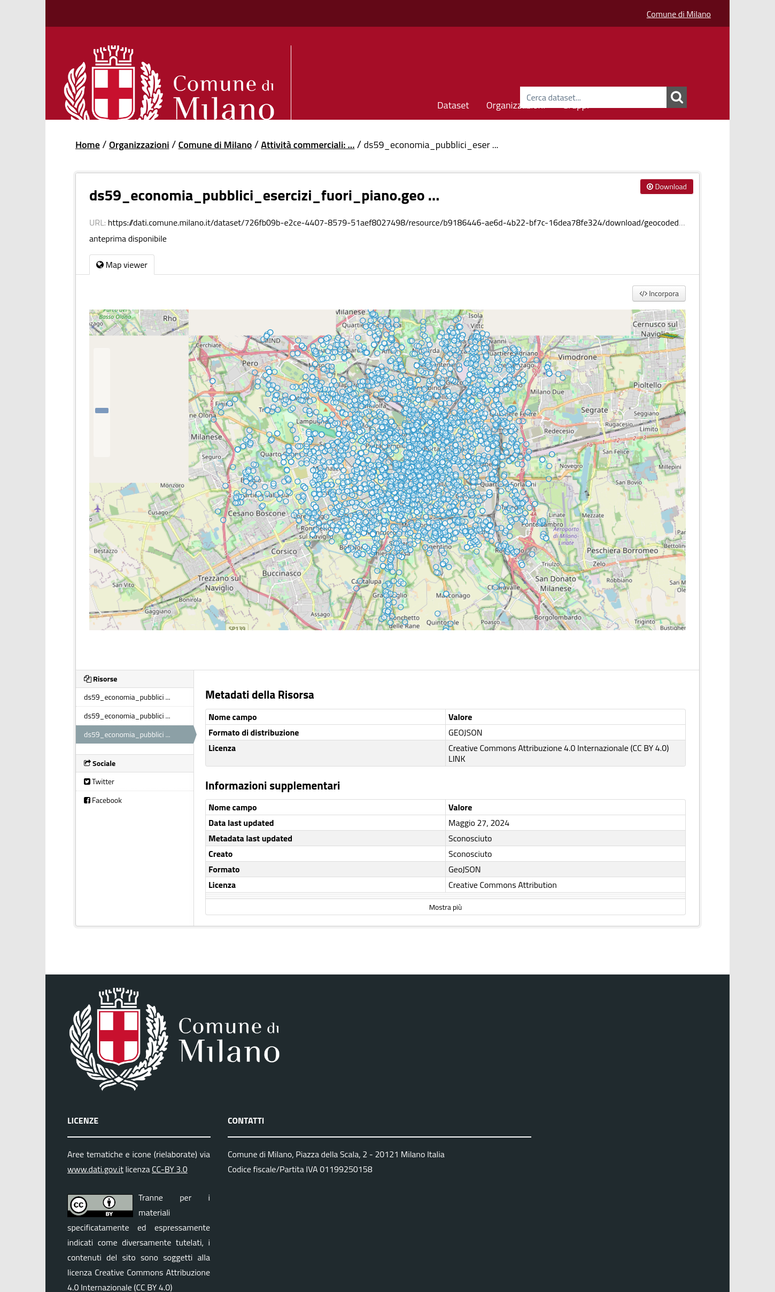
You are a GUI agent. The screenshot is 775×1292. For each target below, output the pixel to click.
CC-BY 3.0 (170, 1169)
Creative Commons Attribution (502, 884)
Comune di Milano (679, 13)
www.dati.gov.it (95, 1169)
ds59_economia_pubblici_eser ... (430, 144)
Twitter (99, 781)
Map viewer (122, 264)
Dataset (453, 103)
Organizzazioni (516, 103)
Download (667, 186)
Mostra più (445, 907)
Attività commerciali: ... (307, 144)
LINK (457, 758)
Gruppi (575, 103)
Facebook (103, 800)
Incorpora (659, 293)
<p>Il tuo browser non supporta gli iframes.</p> (387, 483)
